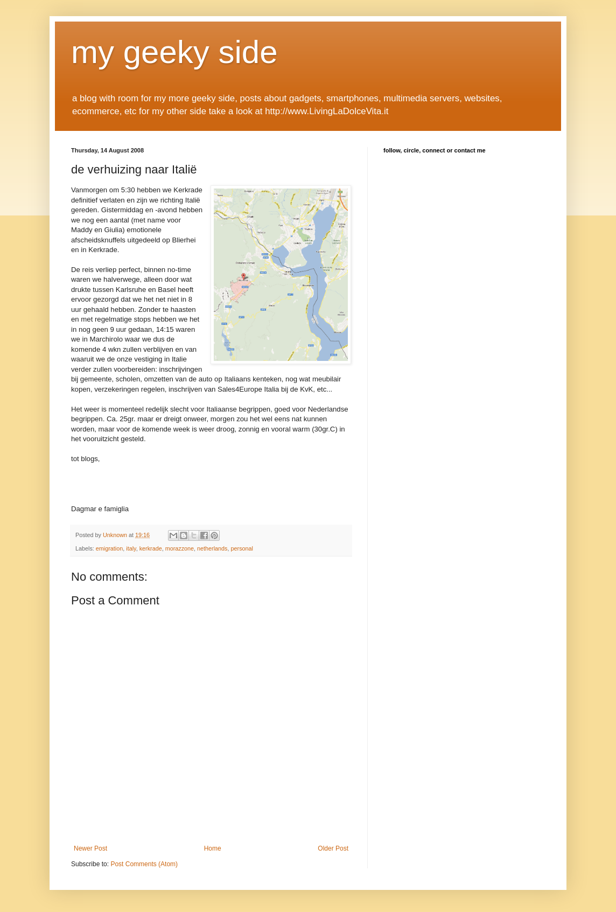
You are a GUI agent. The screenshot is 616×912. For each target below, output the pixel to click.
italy (131, 548)
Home (212, 848)
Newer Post (90, 848)
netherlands (212, 548)
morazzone (179, 548)
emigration (109, 548)
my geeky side (174, 52)
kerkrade (150, 548)
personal (242, 548)
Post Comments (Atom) (144, 864)
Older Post (333, 848)
